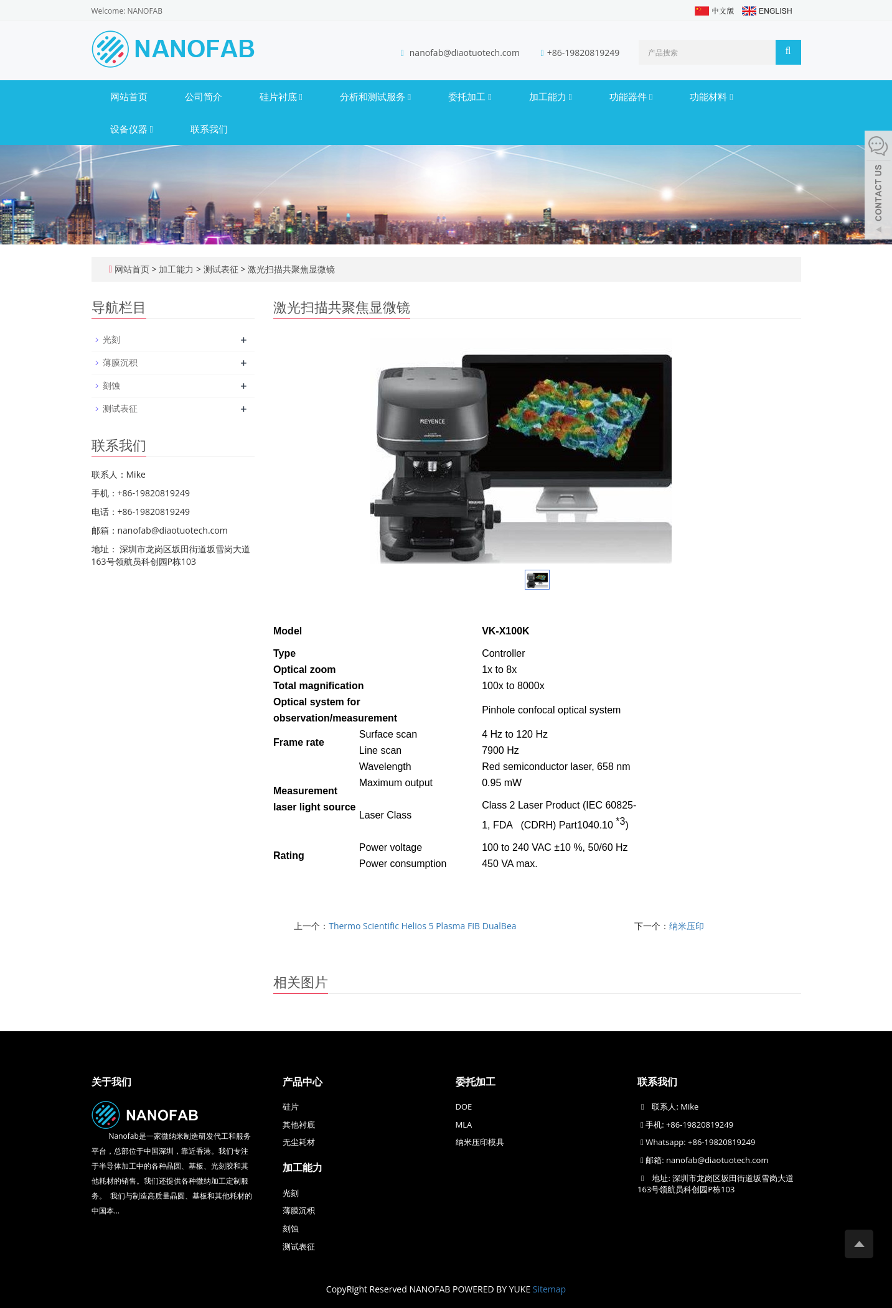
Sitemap (549, 1289)
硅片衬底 (281, 96)
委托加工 (469, 96)
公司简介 (203, 96)
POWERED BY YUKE (493, 1289)
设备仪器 (131, 129)
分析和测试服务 (375, 96)
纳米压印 (686, 926)
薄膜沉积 (120, 362)
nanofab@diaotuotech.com (466, 52)
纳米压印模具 (480, 1142)
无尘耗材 (299, 1142)
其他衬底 (299, 1124)
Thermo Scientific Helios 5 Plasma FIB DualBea (422, 926)
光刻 (111, 339)
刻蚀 (111, 385)
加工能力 (550, 96)
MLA (464, 1124)
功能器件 (630, 96)
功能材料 (711, 96)
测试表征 (220, 269)
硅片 (291, 1106)
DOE (464, 1106)
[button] (300, 96)
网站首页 (129, 96)
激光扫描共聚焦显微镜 (290, 269)
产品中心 (302, 1081)
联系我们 (209, 129)
